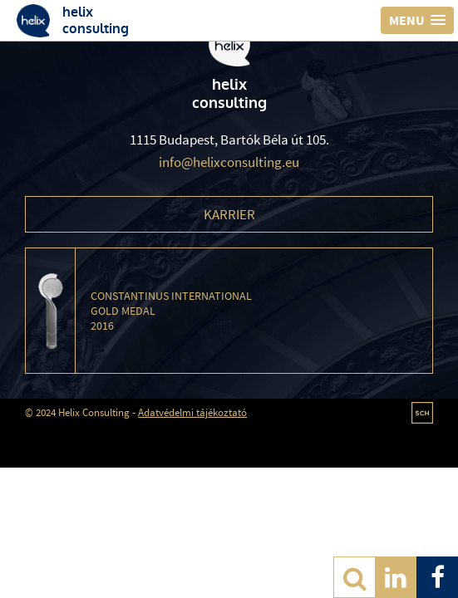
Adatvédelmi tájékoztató (192, 412)
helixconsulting (95, 20)
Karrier (229, 214)
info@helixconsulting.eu (229, 162)
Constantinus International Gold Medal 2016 (171, 310)
